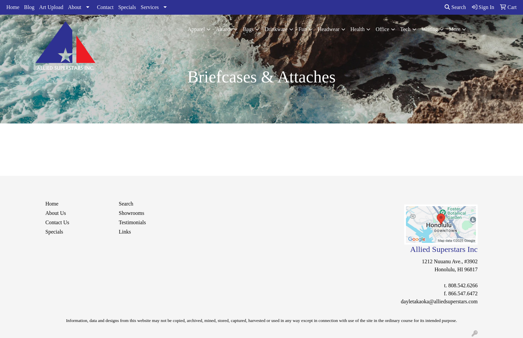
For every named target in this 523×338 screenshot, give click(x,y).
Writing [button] (430, 29)
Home (12, 7)
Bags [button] (248, 29)
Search (455, 7)
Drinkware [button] (276, 29)
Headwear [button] (329, 29)
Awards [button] (224, 29)
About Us (55, 213)
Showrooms (131, 213)
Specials (127, 7)
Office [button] (382, 29)
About (74, 7)
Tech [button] (405, 29)
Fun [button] (303, 29)
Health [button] (358, 29)
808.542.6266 (463, 285)
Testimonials (132, 222)
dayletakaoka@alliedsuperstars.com (439, 301)
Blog (29, 7)
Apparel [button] (196, 29)
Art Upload (51, 7)
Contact (105, 7)
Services (150, 7)
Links (125, 232)
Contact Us (57, 222)
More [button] (455, 29)
